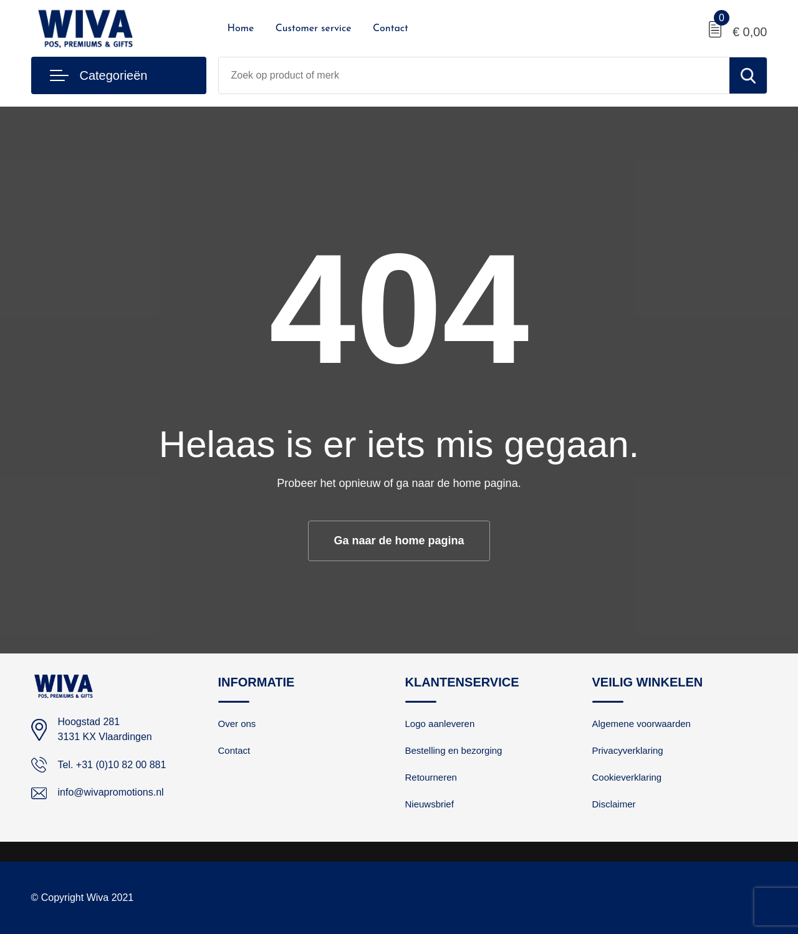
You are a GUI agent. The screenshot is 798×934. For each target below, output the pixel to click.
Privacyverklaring (627, 750)
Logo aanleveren (440, 723)
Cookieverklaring (627, 777)
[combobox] (474, 75)
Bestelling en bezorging (453, 750)
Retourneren (431, 777)
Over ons (237, 723)
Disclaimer (614, 804)
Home (241, 29)
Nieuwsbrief (429, 804)
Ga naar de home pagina (399, 540)
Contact (390, 29)
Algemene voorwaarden (641, 723)
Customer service (314, 29)
